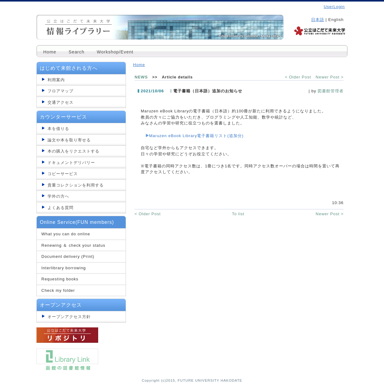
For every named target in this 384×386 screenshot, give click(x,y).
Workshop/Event (115, 51)
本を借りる (58, 128)
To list (238, 214)
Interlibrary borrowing (63, 268)
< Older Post (298, 77)
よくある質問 (60, 207)
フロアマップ (60, 91)
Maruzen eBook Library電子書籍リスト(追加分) (196, 135)
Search (76, 51)
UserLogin (334, 6)
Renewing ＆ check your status (73, 245)
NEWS (141, 77)
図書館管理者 (331, 91)
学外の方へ (58, 196)
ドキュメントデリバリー (71, 162)
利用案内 (56, 80)
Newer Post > (330, 77)
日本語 (317, 19)
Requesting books (59, 279)
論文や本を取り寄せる (69, 140)
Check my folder (58, 290)
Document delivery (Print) (67, 256)
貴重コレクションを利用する (76, 185)
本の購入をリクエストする (73, 151)
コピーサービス (63, 173)
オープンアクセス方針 (69, 316)
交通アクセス (60, 102)
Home (49, 51)
